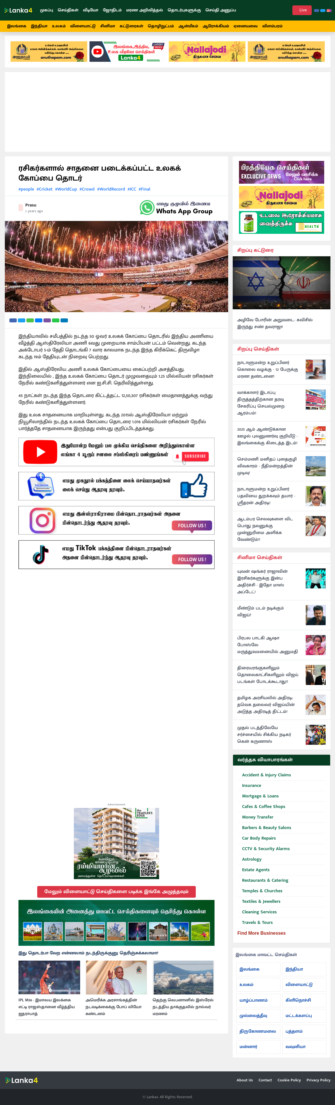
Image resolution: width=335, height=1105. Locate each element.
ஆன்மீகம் (188, 26)
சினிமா (107, 26)
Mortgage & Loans (258, 800)
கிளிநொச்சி (298, 1004)
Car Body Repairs (257, 843)
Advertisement (116, 808)
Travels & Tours (255, 927)
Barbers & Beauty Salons (264, 832)
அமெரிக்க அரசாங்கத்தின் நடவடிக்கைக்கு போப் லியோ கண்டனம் (114, 1011)
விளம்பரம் (272, 26)
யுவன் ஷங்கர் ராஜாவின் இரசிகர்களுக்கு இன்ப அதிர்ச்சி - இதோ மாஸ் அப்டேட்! (262, 586)
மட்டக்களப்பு (299, 1020)
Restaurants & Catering (263, 885)
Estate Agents (254, 874)
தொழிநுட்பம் (161, 26)
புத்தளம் (294, 1035)
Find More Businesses (262, 937)
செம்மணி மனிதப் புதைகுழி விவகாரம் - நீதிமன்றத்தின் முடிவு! (267, 470)
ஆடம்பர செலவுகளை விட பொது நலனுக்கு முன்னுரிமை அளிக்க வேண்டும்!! (265, 533)
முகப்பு (46, 10)
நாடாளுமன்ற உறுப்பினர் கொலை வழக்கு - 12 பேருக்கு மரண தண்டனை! (267, 374)
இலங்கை (16, 26)
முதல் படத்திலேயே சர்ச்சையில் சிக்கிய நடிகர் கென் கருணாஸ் (264, 739)
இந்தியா (39, 26)
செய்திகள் (68, 10)
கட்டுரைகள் (131, 26)
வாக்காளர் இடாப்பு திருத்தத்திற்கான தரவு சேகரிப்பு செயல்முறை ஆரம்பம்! (261, 407)
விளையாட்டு (83, 26)
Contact (265, 1080)
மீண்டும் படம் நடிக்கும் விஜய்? (260, 616)
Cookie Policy (289, 1080)
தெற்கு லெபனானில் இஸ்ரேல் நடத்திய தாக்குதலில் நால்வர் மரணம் (183, 1011)
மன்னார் (248, 1051)
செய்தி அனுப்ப (220, 10)
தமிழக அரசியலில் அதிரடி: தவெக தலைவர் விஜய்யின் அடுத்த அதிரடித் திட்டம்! (266, 709)
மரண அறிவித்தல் (144, 10)
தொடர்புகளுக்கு (184, 10)
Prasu (30, 209)
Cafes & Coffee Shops (261, 811)
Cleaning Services (257, 916)
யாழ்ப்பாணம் (254, 1004)
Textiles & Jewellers (259, 906)
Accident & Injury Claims (264, 779)
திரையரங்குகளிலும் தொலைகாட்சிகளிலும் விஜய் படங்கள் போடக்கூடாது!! (267, 679)
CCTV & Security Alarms (264, 853)
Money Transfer (255, 822)
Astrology (249, 864)
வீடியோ (90, 10)
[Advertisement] (167, 116)
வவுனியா (295, 1051)
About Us (245, 1080)
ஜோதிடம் (112, 10)
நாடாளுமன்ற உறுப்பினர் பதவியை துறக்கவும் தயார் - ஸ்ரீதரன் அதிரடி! (266, 500)
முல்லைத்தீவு (253, 1020)
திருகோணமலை (258, 1035)
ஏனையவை (246, 26)
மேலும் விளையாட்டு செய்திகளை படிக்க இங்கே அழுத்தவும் (116, 895)
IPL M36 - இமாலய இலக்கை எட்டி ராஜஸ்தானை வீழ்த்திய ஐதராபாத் (46, 1011)
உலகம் (59, 26)
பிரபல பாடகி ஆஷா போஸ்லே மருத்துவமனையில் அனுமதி (267, 649)
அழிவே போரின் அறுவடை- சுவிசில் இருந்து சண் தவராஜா (275, 327)
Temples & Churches (260, 895)
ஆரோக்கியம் (216, 26)
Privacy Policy (318, 1080)
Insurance (249, 790)
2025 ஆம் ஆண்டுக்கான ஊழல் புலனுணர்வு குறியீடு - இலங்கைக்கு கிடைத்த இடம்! (267, 440)
